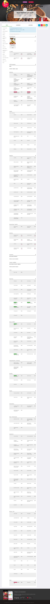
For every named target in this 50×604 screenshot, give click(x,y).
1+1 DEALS (4, 29)
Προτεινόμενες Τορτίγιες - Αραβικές (14, 264)
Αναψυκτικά (4, 59)
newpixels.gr (24, 602)
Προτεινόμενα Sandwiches (13, 256)
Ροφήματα (4, 36)
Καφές (10, 66)
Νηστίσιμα (11, 72)
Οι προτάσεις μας (12, 36)
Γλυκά (3, 45)
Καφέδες (4, 34)
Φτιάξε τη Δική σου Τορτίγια (13, 266)
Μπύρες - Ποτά (11, 511)
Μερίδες (4, 54)
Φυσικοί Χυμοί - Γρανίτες (5, 38)
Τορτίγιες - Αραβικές (5, 43)
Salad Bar (4, 52)
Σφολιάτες (4, 40)
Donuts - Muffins (5, 48)
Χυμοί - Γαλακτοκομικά (5, 57)
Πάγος (3, 62)
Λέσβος (6, 22)
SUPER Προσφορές (5, 31)
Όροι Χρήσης (28, 602)
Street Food (11, 278)
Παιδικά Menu (11, 403)
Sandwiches (11, 254)
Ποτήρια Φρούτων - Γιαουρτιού (5, 50)
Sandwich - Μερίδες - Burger (13, 68)
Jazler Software (17, 602)
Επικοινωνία (32, 602)
